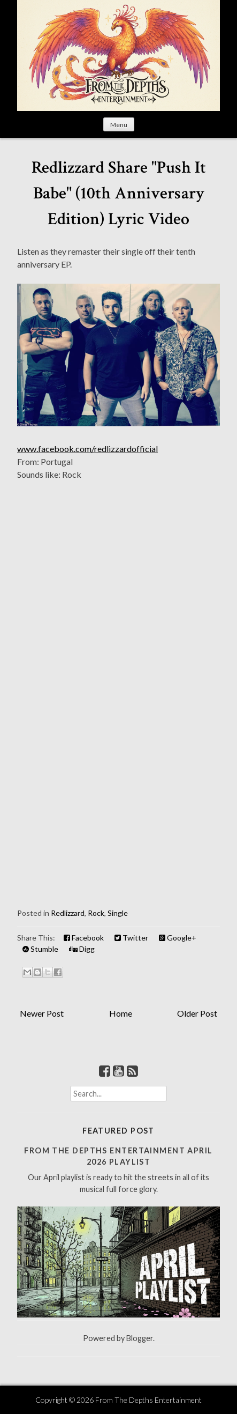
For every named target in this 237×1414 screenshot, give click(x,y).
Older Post (197, 1013)
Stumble (40, 948)
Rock (96, 912)
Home (120, 1013)
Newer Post (42, 1013)
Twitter (131, 937)
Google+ (177, 937)
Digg (82, 948)
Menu (118, 125)
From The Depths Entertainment (148, 1399)
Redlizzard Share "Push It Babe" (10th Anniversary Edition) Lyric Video (119, 193)
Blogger (139, 1338)
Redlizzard (68, 912)
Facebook (84, 937)
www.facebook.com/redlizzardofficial (87, 448)
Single (118, 912)
